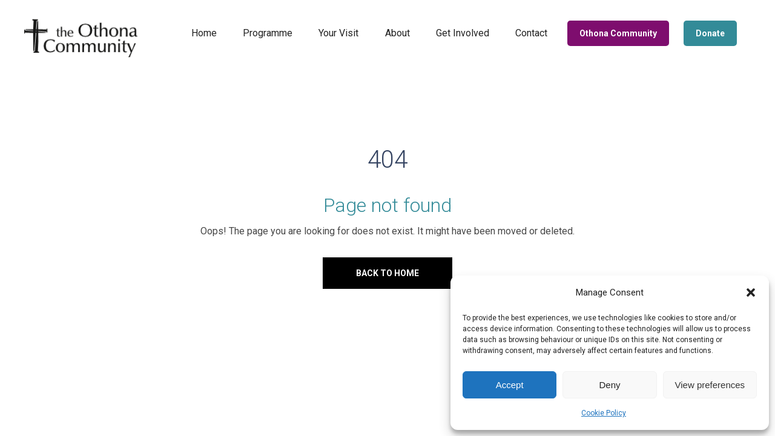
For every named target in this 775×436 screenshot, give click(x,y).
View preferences (710, 385)
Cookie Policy (603, 413)
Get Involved (462, 33)
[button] (751, 292)
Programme (267, 33)
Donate (710, 33)
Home (204, 33)
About (397, 33)
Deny (609, 385)
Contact (531, 33)
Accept (510, 385)
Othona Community (618, 33)
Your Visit (338, 33)
